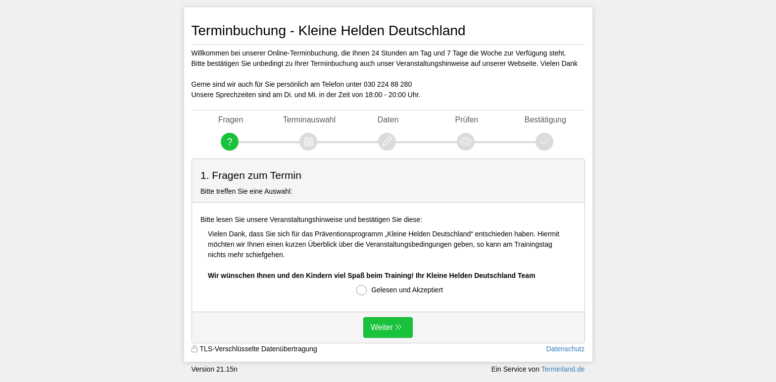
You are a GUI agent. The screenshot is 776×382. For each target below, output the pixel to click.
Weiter (382, 327)
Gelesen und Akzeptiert (399, 290)
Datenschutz (565, 349)
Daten (388, 119)
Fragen (230, 119)
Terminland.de (563, 369)
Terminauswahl (309, 119)
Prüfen (466, 119)
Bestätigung (545, 119)
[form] (388, 251)
